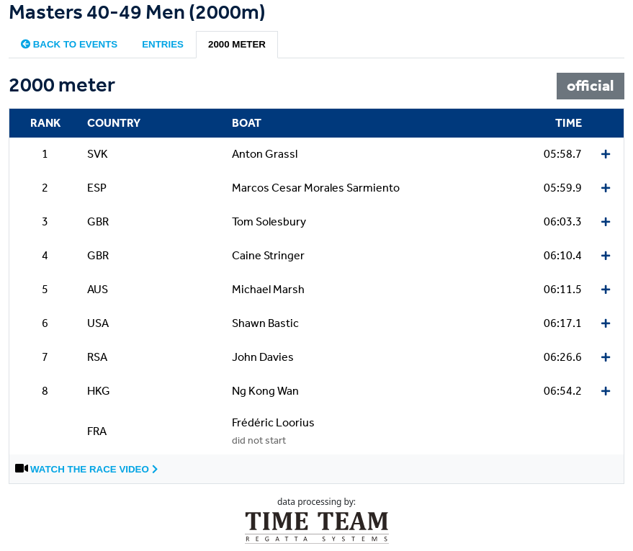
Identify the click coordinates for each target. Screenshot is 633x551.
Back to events (69, 44)
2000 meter (237, 44)
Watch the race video (94, 469)
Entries (163, 44)
